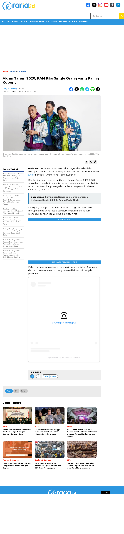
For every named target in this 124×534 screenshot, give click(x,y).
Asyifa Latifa (9, 89)
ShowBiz (24, 21)
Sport (54, 21)
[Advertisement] (62, 47)
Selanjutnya (49, 376)
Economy (83, 21)
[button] (86, 162)
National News (10, 21)
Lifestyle (44, 21)
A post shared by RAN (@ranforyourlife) (64, 357)
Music (13, 71)
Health (34, 21)
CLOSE (106, 493)
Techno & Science (68, 21)
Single (24, 391)
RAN (16, 391)
